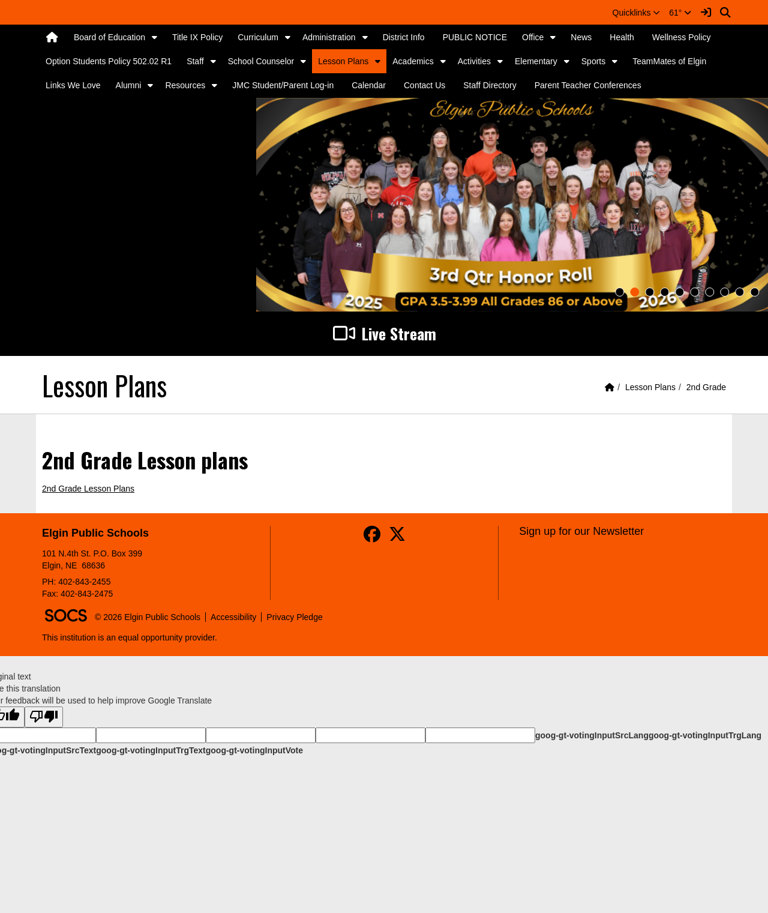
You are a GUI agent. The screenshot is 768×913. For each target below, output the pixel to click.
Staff (195, 61)
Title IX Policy (197, 37)
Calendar (369, 85)
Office (533, 37)
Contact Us (424, 85)
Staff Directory (489, 85)
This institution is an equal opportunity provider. (129, 637)
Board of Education (109, 37)
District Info (404, 37)
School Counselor (261, 61)
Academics (412, 61)
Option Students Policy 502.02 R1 (109, 61)
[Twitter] (397, 537)
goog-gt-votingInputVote (254, 750)
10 (754, 292)
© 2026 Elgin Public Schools (147, 617)
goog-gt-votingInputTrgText (150, 750)
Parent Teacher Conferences (588, 85)
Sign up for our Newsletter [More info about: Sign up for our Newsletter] (581, 531)
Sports (593, 61)
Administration (329, 37)
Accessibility (233, 617)
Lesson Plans (343, 61)
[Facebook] (372, 537)
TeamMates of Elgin (669, 61)
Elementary (536, 61)
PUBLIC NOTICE (475, 37)
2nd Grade (706, 387)
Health (622, 37)
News (581, 37)
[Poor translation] (44, 717)
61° (680, 12)
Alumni (129, 85)
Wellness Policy (681, 37)
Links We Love (73, 85)
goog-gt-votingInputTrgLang (705, 735)
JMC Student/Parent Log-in (283, 85)
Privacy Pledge (294, 617)
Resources (185, 85)
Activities (474, 61)
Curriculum (258, 37)
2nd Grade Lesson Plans (88, 488)
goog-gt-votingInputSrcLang (592, 735)
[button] (637, 12)
